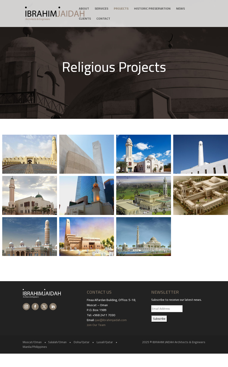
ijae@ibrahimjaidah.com (111, 320)
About (84, 9)
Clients (85, 19)
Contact (103, 19)
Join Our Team (96, 325)
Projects (121, 9)
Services (101, 9)
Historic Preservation (152, 9)
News (180, 9)
